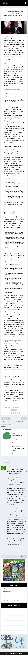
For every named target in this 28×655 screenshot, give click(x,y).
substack (7, 54)
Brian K (8, 466)
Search (3, 554)
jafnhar (5, 624)
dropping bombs (19, 46)
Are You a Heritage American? (8, 591)
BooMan (11, 15)
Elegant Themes (12, 653)
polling (18, 351)
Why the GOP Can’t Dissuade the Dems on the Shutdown (12, 600)
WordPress (21, 653)
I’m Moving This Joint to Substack (8, 588)
